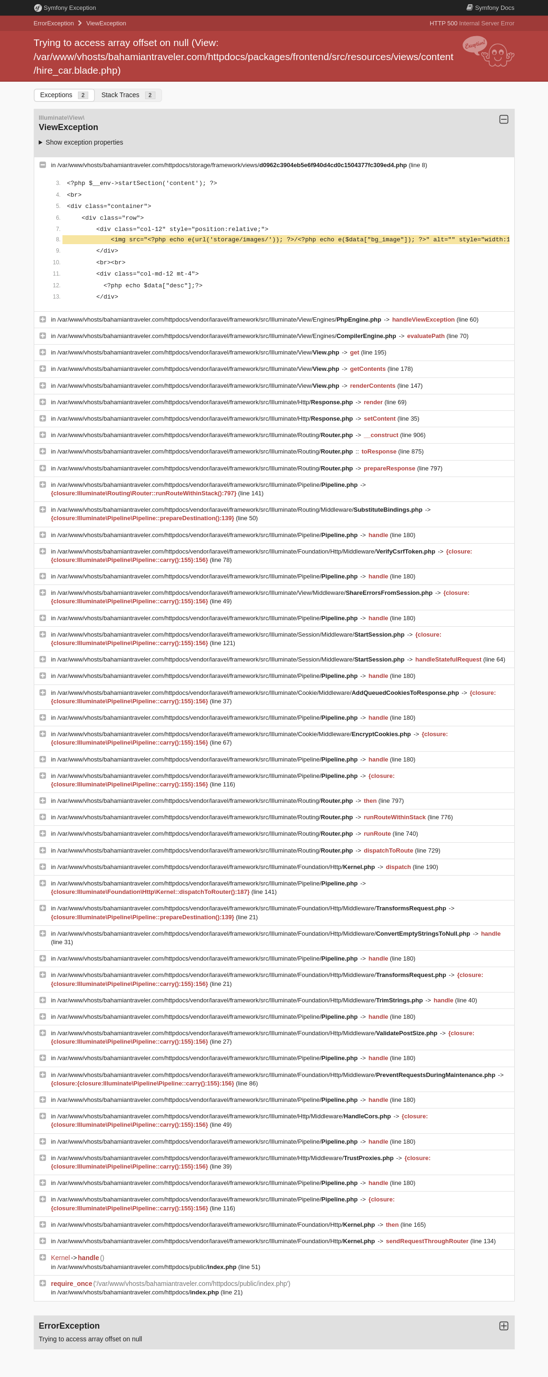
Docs (490, 7)
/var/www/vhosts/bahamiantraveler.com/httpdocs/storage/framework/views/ (233, 165)
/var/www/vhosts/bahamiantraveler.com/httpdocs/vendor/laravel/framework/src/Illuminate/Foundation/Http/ (217, 866)
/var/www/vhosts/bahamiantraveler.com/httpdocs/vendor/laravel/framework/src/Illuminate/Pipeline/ (208, 484)
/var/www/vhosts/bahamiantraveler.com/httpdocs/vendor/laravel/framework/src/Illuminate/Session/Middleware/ (231, 634)
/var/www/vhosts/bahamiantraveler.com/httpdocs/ (139, 1292)
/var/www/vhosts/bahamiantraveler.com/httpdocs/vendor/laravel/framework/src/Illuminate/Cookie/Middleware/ (259, 692)
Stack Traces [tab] (128, 95)
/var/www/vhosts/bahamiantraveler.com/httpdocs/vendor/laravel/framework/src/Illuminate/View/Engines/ (220, 319)
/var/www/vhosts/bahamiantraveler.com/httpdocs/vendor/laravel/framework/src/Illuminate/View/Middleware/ (245, 592)
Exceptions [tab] (64, 95)
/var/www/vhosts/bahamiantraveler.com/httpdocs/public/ (147, 1266)
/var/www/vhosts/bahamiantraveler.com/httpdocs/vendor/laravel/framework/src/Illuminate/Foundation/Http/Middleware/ (247, 551)
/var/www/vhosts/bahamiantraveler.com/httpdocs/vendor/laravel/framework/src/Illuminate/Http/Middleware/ (225, 1116)
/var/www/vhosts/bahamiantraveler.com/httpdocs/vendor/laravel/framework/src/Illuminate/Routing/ (206, 434)
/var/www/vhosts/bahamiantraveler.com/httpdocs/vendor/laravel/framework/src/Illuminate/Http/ (206, 402)
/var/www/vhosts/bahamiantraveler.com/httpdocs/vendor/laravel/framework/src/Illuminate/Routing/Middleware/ (240, 509)
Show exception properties (84, 142)
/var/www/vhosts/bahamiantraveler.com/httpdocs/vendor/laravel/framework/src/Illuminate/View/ (199, 352)
